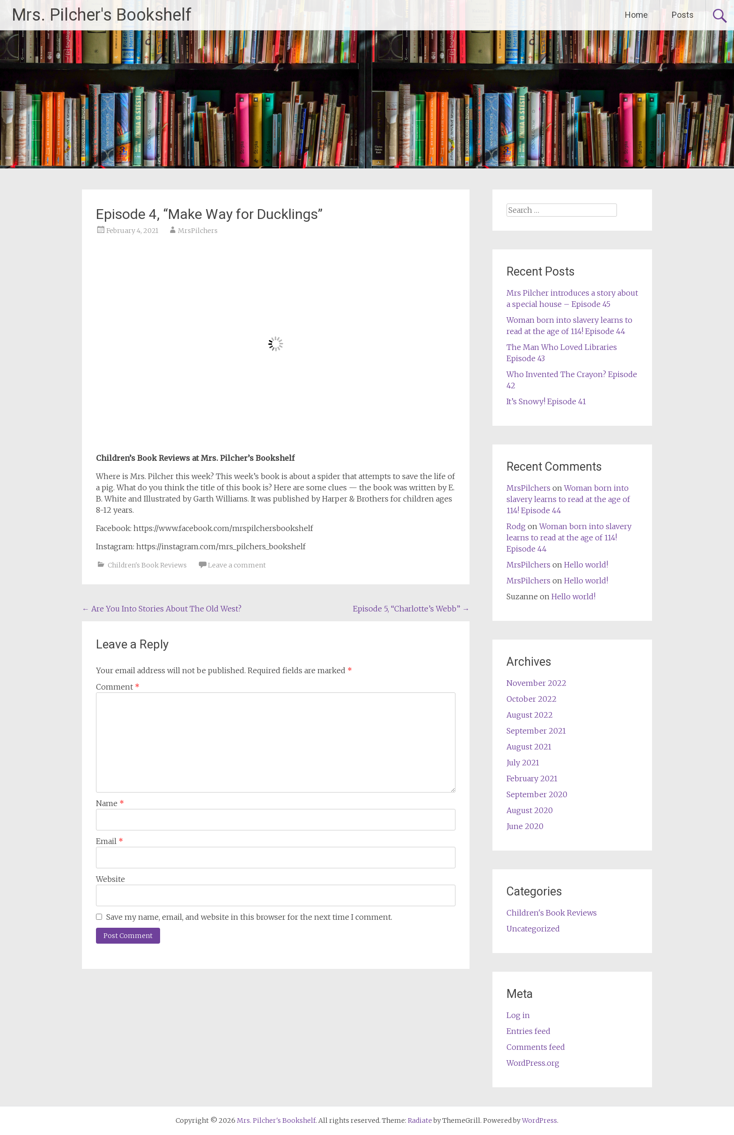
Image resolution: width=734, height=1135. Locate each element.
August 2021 (528, 746)
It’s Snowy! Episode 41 (546, 401)
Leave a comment (237, 565)
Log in (518, 1015)
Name (110, 803)
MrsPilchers (198, 230)
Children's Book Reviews (147, 565)
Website (110, 879)
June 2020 (524, 826)
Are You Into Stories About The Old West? (162, 608)
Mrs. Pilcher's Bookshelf (101, 15)
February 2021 (532, 778)
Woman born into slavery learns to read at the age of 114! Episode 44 (568, 499)
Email (109, 841)
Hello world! (586, 564)
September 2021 (536, 730)
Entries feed (528, 1031)
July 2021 (522, 762)
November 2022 (536, 683)
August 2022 (529, 715)
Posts (683, 15)
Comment (117, 686)
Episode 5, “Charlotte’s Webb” (411, 608)
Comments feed (535, 1047)
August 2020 (529, 810)
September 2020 (536, 794)
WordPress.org (532, 1063)
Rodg (516, 526)
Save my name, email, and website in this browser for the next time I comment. (249, 917)
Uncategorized (533, 928)
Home (636, 15)
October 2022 (531, 699)
